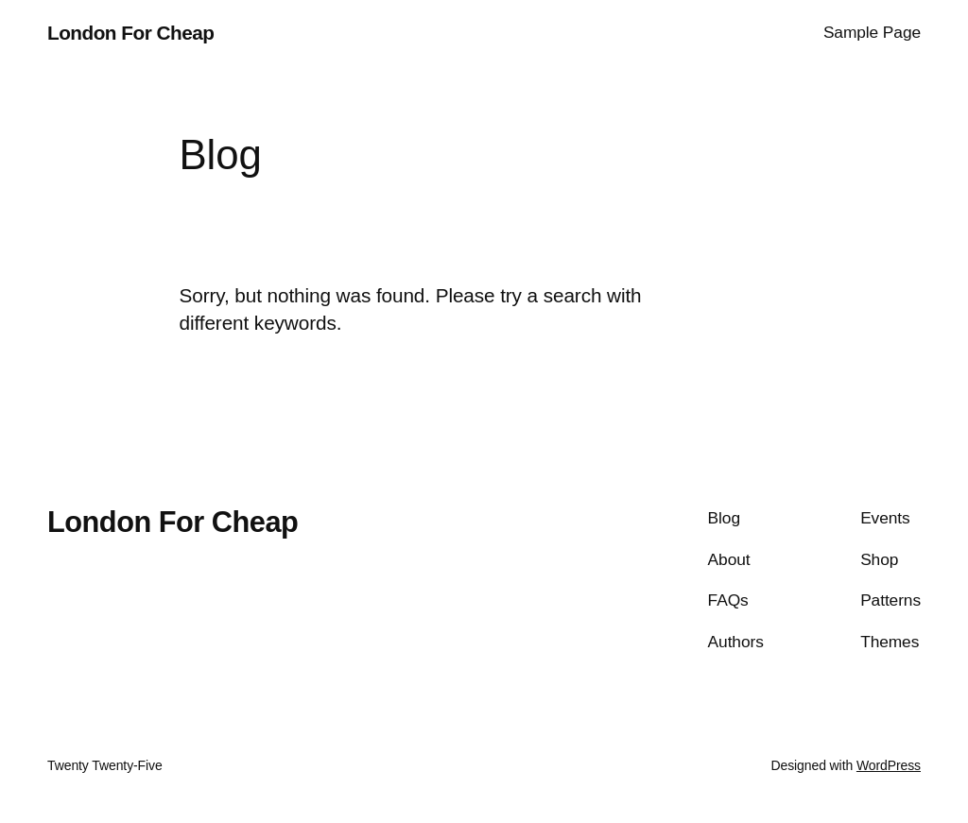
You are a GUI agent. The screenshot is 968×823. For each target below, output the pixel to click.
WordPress (888, 765)
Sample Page (872, 32)
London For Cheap (130, 32)
